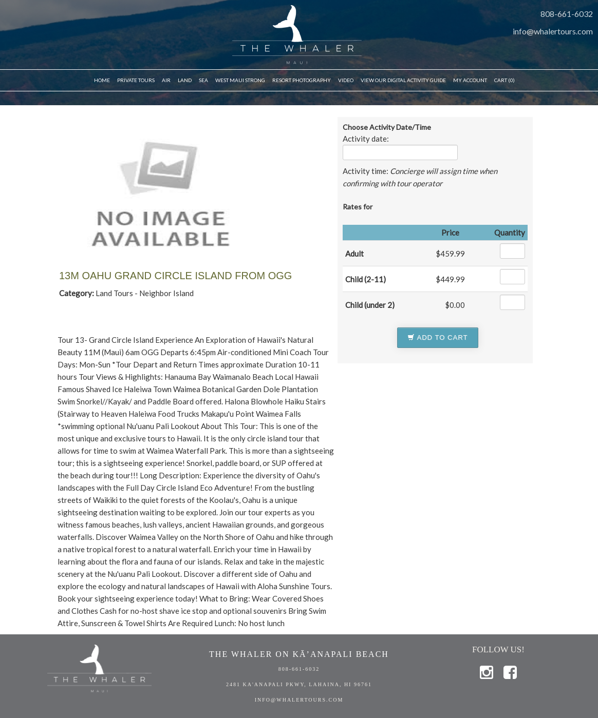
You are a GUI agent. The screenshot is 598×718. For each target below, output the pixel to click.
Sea (203, 80)
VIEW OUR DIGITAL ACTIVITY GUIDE (403, 80)
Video (345, 80)
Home (102, 80)
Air (166, 80)
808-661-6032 (566, 13)
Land (185, 80)
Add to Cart (437, 337)
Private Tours (136, 80)
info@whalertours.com (553, 31)
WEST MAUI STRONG (240, 80)
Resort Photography (301, 80)
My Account (470, 80)
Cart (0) (504, 80)
